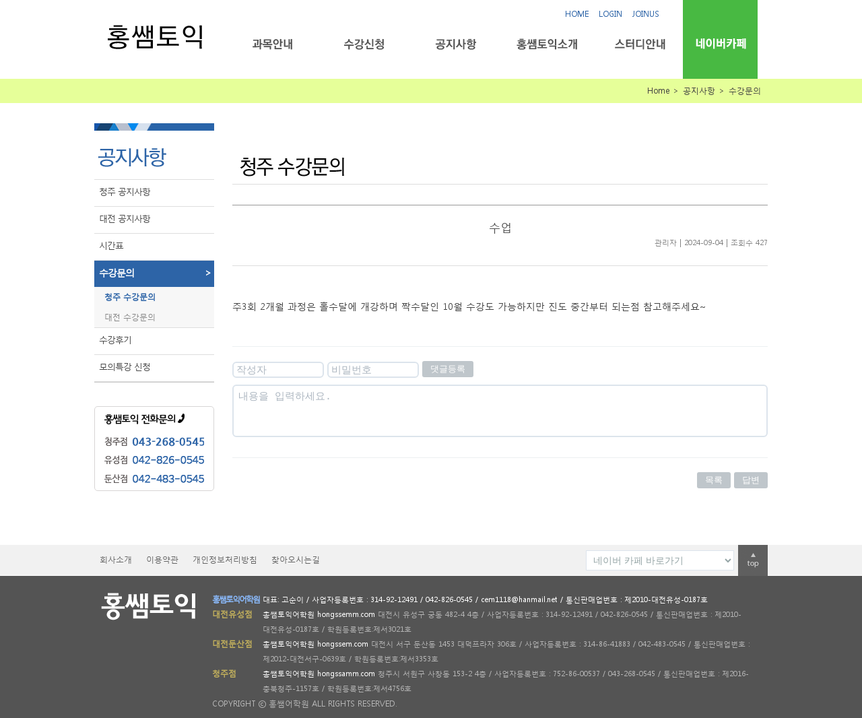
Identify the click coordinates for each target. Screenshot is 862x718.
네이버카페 (720, 43)
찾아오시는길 (295, 559)
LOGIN (610, 14)
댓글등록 (447, 369)
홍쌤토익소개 (547, 44)
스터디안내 (638, 44)
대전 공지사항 (124, 218)
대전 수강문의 (130, 317)
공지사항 (455, 44)
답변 (751, 480)
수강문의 (156, 273)
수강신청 (364, 44)
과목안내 (272, 44)
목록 (714, 480)
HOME (577, 14)
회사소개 (116, 559)
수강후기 (115, 340)
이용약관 (162, 559)
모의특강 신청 (124, 366)
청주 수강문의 (130, 297)
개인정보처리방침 (225, 559)
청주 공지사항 (124, 191)
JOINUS (645, 14)
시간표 (111, 245)
